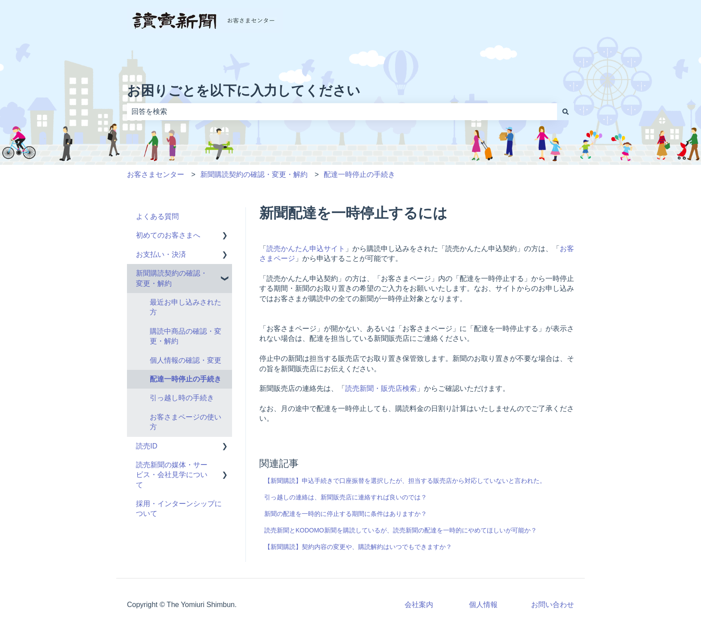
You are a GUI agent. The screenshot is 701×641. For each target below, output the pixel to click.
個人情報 (483, 604)
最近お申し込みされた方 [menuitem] (185, 307)
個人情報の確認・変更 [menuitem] (185, 360)
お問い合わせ (552, 604)
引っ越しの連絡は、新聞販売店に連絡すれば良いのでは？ (345, 497)
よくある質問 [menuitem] (157, 216)
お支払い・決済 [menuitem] (161, 254)
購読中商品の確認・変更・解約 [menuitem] (185, 336)
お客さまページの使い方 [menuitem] (185, 422)
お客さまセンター (155, 174)
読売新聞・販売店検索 (381, 388)
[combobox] (342, 111)
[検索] (565, 111)
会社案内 (419, 604)
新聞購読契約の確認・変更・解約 (254, 174)
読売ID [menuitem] (146, 446)
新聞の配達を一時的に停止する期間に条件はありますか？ (345, 513)
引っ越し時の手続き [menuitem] (182, 398)
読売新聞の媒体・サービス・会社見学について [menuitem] (171, 475)
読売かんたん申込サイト (305, 248)
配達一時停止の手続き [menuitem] (185, 379)
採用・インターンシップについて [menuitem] (179, 508)
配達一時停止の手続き (359, 174)
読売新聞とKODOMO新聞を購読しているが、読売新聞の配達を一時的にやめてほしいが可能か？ (400, 530)
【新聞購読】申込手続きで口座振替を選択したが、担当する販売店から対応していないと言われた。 (405, 480)
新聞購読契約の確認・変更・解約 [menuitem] (171, 278)
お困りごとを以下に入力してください (243, 90)
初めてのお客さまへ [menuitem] (171, 235)
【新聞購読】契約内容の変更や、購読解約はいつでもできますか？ (358, 546)
